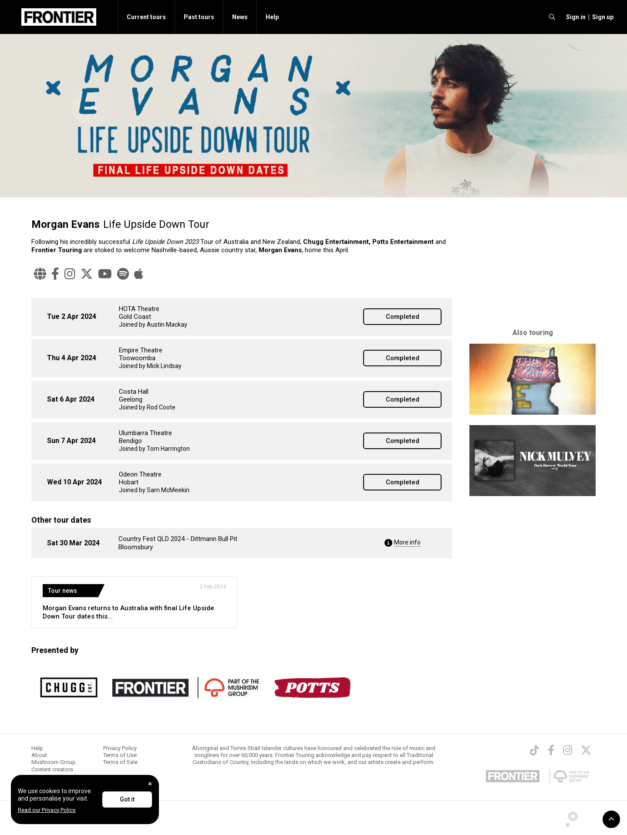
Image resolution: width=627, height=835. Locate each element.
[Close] (150, 784)
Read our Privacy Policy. (47, 810)
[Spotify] (123, 274)
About (39, 755)
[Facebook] (55, 274)
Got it (127, 799)
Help (272, 17)
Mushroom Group (53, 762)
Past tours (199, 17)
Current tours (146, 17)
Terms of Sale (120, 762)
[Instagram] (69, 274)
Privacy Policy (120, 748)
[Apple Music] (138, 274)
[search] (552, 17)
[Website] (40, 274)
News (240, 17)
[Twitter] (87, 274)
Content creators (52, 769)
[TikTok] (534, 750)
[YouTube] (105, 274)
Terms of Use (120, 755)
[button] (575, 17)
